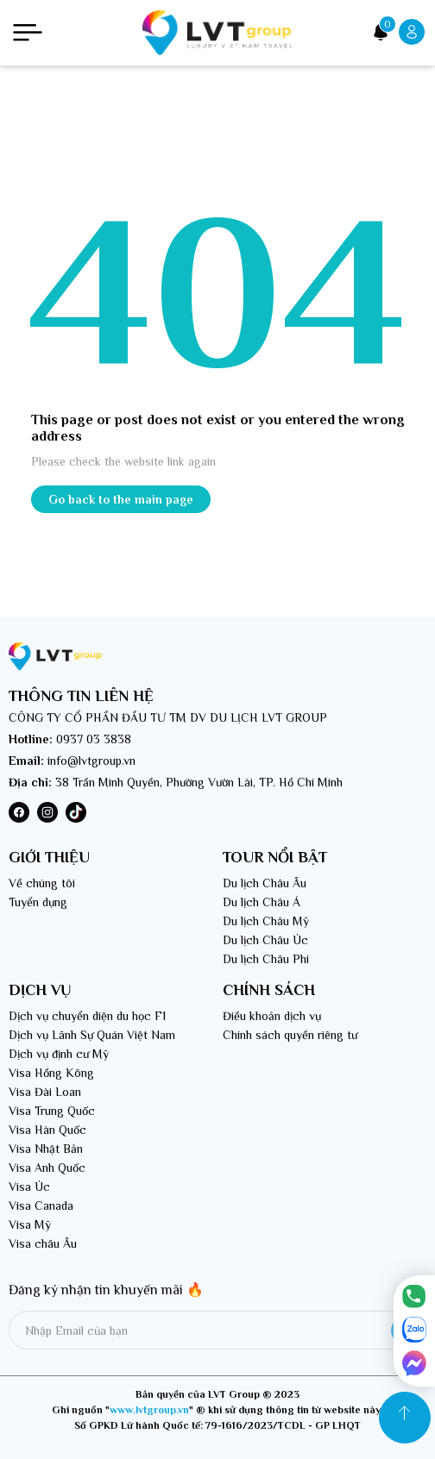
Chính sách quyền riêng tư (290, 1035)
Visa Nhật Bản (46, 1148)
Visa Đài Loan (45, 1092)
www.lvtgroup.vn (149, 1410)
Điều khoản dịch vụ (272, 1016)
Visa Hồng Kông (51, 1073)
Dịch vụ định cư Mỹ (59, 1054)
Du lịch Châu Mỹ (266, 921)
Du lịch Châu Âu (264, 883)
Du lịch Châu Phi (266, 959)
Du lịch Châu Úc (265, 940)
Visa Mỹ (30, 1224)
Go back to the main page (120, 499)
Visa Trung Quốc (52, 1111)
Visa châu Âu (43, 1243)
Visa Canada (41, 1205)
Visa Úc (29, 1186)
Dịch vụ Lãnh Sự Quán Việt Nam (92, 1035)
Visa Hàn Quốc (47, 1130)
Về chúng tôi (42, 883)
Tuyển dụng (38, 902)
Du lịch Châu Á (261, 902)
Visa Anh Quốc (47, 1167)
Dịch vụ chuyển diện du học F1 (87, 1016)
